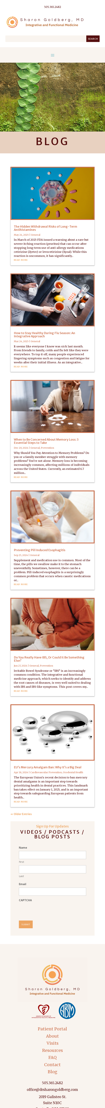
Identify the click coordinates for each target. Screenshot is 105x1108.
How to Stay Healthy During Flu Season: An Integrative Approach (44, 334)
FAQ (52, 1057)
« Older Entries (21, 814)
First (21, 861)
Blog (52, 1071)
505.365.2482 (52, 1083)
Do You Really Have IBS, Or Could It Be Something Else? (49, 659)
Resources (52, 1050)
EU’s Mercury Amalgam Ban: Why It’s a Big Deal (47, 767)
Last (21, 876)
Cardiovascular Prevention (46, 772)
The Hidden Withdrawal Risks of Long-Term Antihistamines (45, 228)
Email (22, 884)
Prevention (47, 447)
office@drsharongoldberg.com (52, 1090)
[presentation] (44, 910)
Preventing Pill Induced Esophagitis (39, 550)
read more (21, 260)
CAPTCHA (25, 900)
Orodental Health (73, 772)
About (52, 1036)
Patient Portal (52, 1029)
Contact (52, 1064)
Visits (52, 1043)
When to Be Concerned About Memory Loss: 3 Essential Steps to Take (46, 441)
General (35, 234)
